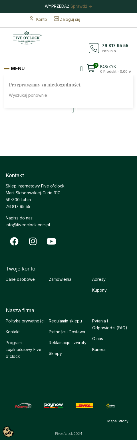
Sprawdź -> (81, 6)
